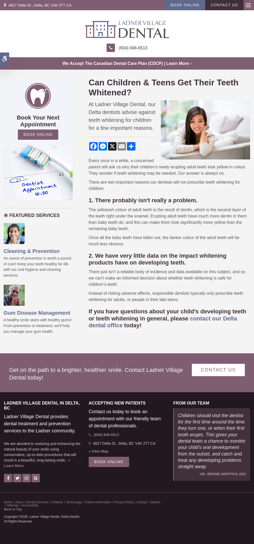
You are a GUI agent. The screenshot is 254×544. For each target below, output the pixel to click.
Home (8, 502)
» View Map (98, 451)
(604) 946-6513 (133, 48)
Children (57, 502)
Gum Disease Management (37, 313)
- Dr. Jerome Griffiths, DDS (222, 474)
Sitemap (12, 505)
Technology (74, 502)
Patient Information (98, 502)
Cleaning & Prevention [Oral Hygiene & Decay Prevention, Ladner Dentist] (32, 251)
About (19, 502)
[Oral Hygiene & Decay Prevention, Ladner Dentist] (14, 233)
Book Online (185, 5)
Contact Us (224, 5)
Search (155, 502)
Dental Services (37, 502)
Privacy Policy (124, 502)
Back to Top (13, 509)
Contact (141, 502)
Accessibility (29, 505)
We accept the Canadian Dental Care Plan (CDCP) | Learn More (125, 63)
